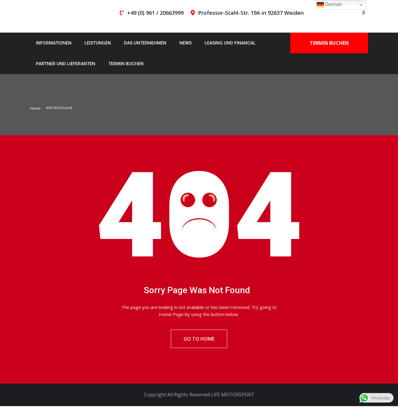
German (329, 4)
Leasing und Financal (230, 43)
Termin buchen (126, 63)
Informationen (53, 43)
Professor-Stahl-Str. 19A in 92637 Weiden (251, 12)
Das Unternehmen (145, 43)
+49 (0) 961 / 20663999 (155, 12)
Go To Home (199, 339)
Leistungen (98, 43)
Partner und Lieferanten (65, 63)
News (185, 43)
